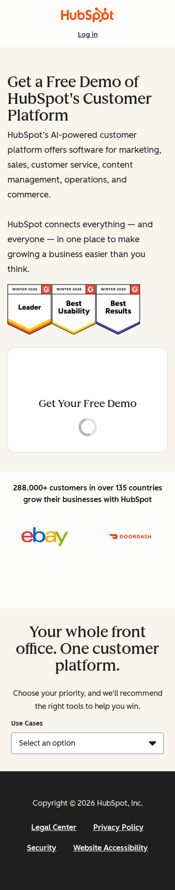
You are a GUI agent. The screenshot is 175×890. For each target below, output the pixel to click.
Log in (88, 34)
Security (41, 847)
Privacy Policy (118, 827)
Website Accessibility (110, 847)
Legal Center (54, 827)
